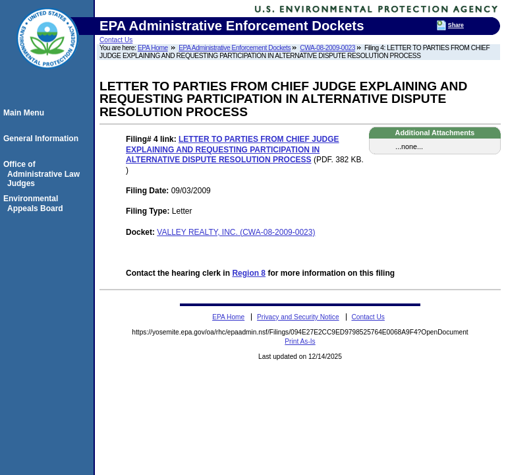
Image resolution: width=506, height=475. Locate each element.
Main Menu (25, 112)
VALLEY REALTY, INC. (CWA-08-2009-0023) (236, 232)
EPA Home (153, 47)
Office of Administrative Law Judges (43, 174)
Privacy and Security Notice (298, 317)
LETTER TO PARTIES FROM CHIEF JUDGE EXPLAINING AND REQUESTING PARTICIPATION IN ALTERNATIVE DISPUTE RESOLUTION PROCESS (232, 149)
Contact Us (115, 40)
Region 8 (249, 273)
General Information (42, 138)
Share (456, 25)
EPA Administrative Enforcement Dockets (235, 47)
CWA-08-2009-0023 (327, 47)
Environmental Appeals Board (35, 203)
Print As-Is (300, 341)
